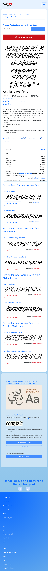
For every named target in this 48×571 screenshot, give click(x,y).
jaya (15, 138)
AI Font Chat (7, 510)
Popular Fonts (7, 564)
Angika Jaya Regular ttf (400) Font (17, 332)
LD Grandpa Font (11, 284)
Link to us (6, 502)
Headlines (35, 178)
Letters (5, 556)
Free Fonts (6, 538)
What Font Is (7, 498)
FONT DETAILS (12, 203)
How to (5, 530)
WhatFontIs (7, 15)
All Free (27, 15)
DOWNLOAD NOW (24, 37)
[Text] (17, 29)
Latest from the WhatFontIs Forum (17, 415)
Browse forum (24, 446)
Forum (5, 548)
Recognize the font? (24, 442)
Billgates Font (9, 210)
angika (8, 138)
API (4, 542)
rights (40, 138)
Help (4, 526)
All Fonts (17, 15)
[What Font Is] (6, 5)
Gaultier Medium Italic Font (15, 257)
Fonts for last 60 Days (10, 552)
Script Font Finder (8, 568)
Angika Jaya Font (11, 191)
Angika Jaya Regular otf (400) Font (17, 351)
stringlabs (32, 138)
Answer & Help (25, 419)
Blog (4, 514)
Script (43, 149)
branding (21, 174)
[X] (28, 489)
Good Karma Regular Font (14, 238)
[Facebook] (20, 489)
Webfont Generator (24, 456)
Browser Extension (8, 506)
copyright (23, 138)
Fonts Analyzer (7, 518)
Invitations (41, 178)
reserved (7, 142)
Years (4, 560)
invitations (28, 174)
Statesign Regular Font (13, 302)
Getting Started (8, 534)
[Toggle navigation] (44, 5)
